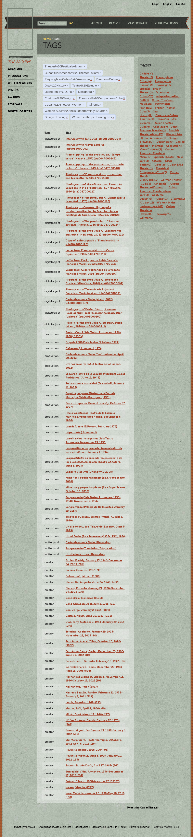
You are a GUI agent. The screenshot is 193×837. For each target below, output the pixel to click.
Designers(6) (165, 141)
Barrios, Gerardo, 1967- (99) (83, 570)
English (168, 4)
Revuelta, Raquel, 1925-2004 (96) (87, 749)
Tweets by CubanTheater (143, 807)
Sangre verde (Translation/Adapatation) (91, 548)
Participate (138, 23)
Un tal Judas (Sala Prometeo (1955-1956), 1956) (95, 536)
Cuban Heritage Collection (135, 827)
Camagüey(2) (184, 141)
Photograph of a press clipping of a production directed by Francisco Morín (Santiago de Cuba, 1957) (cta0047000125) (93, 211)
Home (47, 38)
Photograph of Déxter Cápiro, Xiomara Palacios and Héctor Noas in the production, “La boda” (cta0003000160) (94, 313)
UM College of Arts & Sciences (55, 827)
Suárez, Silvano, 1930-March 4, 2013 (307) (93, 781)
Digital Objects (20, 111)
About (97, 23)
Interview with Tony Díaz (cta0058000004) (93, 138)
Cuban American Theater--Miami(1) (157, 153)
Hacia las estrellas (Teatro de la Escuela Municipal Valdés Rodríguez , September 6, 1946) (93, 416)
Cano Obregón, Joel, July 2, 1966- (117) (91, 603)
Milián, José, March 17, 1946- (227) (88, 714)
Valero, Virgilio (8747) (80, 787)
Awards (14, 97)
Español (181, 4)
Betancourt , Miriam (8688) (83, 576)
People (115, 23)
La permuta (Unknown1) (81, 432)
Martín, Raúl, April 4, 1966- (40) (86, 708)
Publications (166, 23)
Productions (18, 75)
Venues (13, 90)
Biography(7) (179, 198)
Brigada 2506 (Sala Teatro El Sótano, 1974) (92, 342)
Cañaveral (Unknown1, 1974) (84, 348)
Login (156, 4)
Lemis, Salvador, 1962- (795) (83, 702)
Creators (15, 68)
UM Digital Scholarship (104, 827)
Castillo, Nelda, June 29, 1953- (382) (89, 615)
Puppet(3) (161, 198)
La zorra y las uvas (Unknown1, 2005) (89, 471)
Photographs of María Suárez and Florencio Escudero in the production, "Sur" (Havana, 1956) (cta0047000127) (94, 187)
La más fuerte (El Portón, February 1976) (91, 426)
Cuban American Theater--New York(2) (158, 191)
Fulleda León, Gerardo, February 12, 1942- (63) (95, 661)
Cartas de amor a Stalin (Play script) (88, 542)
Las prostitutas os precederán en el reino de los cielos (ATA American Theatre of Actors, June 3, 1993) (94, 461)
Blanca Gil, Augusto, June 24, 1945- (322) (92, 582)
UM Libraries (81, 827)
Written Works (20, 83)
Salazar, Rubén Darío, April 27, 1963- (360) (92, 765)
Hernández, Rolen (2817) (82, 686)
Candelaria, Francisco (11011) (84, 597)
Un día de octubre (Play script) (85, 554)
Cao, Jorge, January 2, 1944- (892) (88, 609)
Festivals (15, 104)
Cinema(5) (160, 183)
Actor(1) (157, 160)
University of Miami (24, 827)
